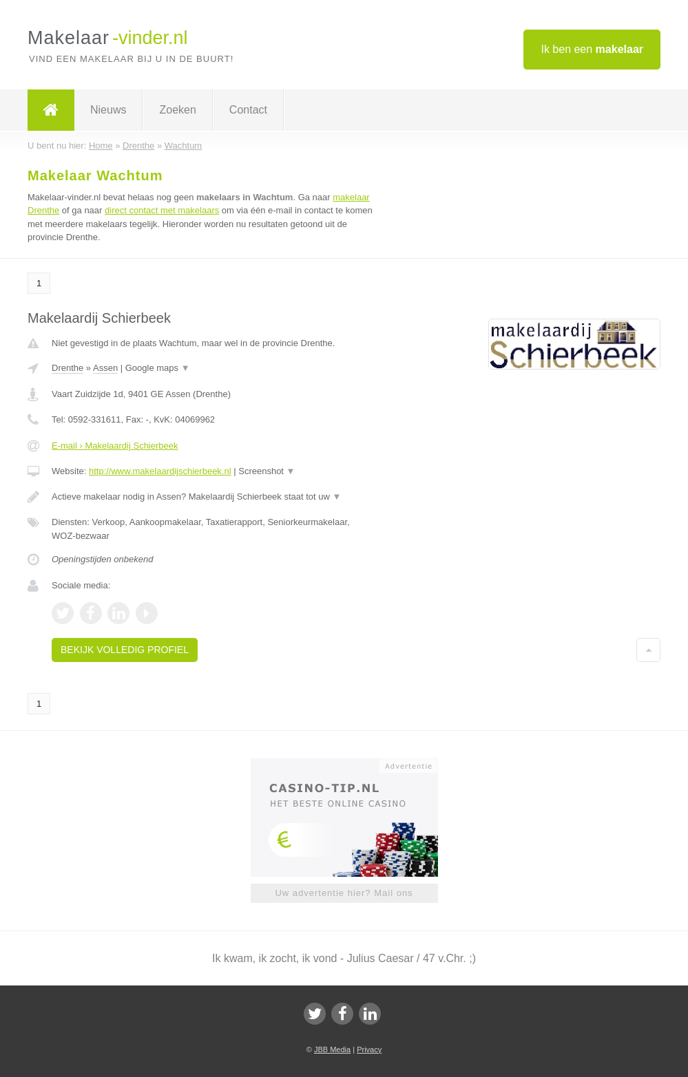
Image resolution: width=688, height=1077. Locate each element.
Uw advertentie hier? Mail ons (344, 893)
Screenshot (266, 471)
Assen (105, 368)
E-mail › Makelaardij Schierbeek (115, 445)
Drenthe (67, 368)
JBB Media (332, 1049)
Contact (248, 110)
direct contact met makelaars (162, 210)
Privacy (369, 1049)
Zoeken (177, 110)
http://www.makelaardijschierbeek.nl (160, 471)
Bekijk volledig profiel (125, 649)
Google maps (157, 368)
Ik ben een (592, 49)
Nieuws (108, 110)
